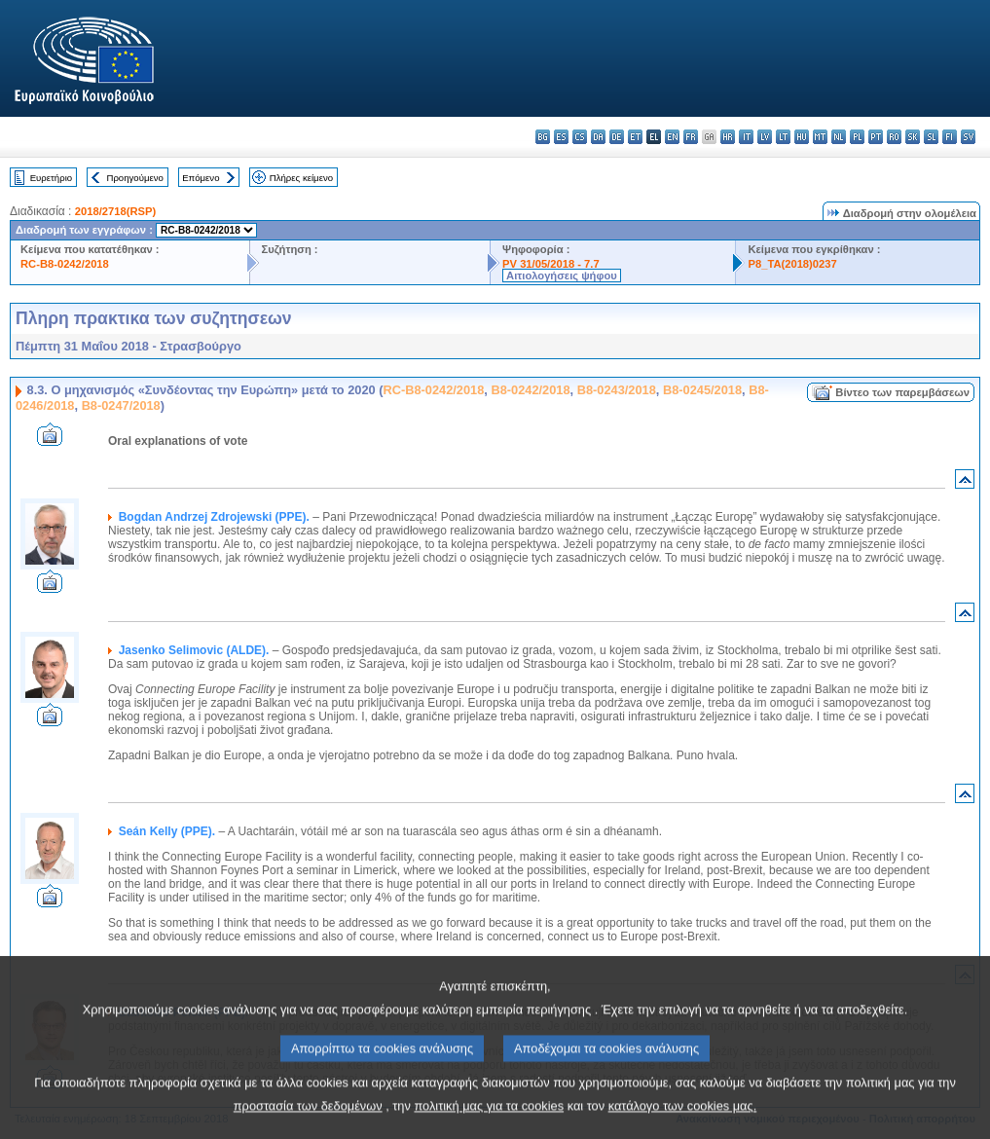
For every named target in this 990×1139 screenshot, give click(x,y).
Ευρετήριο (51, 177)
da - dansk (598, 136)
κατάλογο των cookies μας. (682, 1125)
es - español (561, 136)
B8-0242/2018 (530, 390)
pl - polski (857, 136)
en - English (672, 136)
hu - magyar (801, 136)
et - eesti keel (635, 136)
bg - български (542, 136)
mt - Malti (820, 136)
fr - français (690, 136)
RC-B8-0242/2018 (64, 264)
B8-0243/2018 (616, 390)
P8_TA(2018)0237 (792, 264)
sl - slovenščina (931, 136)
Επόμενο (200, 177)
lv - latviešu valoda (764, 136)
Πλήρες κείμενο (301, 177)
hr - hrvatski (727, 136)
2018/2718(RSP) (115, 211)
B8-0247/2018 (121, 405)
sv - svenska (968, 136)
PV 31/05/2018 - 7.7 (551, 264)
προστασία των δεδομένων (308, 1125)
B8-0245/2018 (702, 390)
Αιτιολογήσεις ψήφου (561, 275)
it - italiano (746, 136)
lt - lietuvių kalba (783, 136)
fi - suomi (949, 136)
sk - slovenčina (912, 136)
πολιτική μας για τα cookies (489, 1125)
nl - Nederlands (838, 136)
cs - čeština (579, 136)
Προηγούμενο (134, 177)
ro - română (894, 136)
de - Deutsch (616, 136)
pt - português (875, 136)
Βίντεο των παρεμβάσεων (902, 392)
